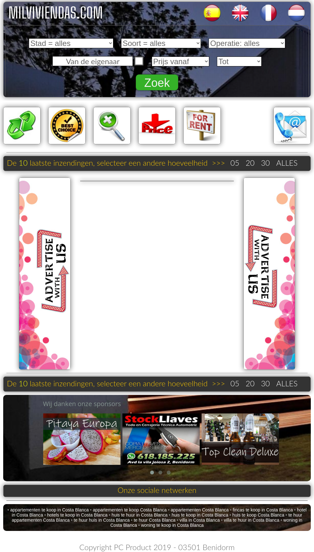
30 (265, 162)
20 (250, 162)
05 (234, 162)
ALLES (287, 162)
